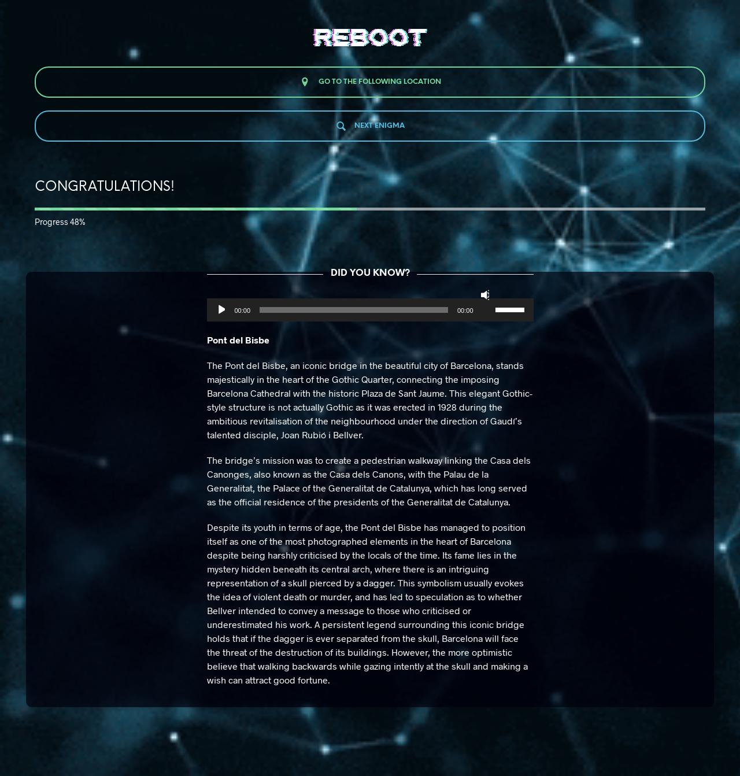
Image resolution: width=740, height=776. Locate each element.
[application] (370, 310)
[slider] (354, 310)
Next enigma (370, 126)
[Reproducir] (220, 310)
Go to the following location (370, 82)
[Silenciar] (484, 295)
